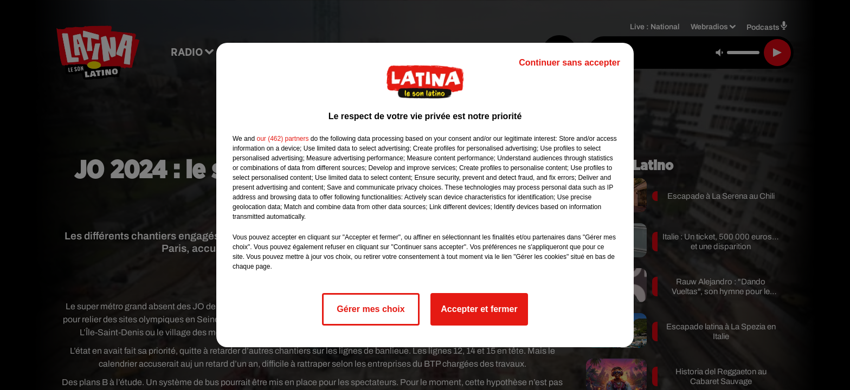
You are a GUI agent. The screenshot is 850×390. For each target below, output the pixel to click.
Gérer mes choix (370, 309)
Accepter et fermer (479, 309)
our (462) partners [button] (282, 138)
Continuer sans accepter (569, 62)
